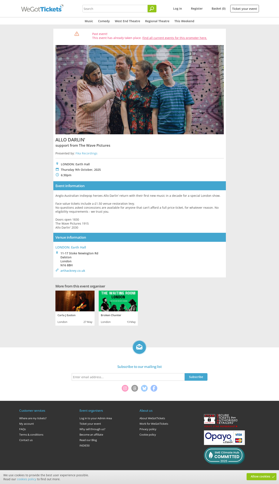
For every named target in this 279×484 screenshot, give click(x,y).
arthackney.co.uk (72, 271)
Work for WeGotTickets (154, 424)
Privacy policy (148, 429)
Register (197, 8)
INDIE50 (84, 445)
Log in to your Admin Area (95, 418)
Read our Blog (88, 440)
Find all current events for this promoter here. (174, 38)
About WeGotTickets (152, 418)
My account (26, 424)
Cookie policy (148, 434)
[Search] (152, 8)
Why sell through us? (92, 429)
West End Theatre (127, 21)
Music (89, 21)
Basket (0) (218, 8)
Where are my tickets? (33, 418)
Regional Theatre (157, 21)
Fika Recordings (86, 153)
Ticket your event (244, 9)
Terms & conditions (31, 434)
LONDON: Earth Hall (70, 247)
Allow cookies (260, 476)
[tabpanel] (75, 308)
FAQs (22, 429)
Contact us (26, 440)
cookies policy (26, 479)
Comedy (104, 21)
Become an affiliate (91, 434)
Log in (177, 8)
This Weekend (184, 21)
